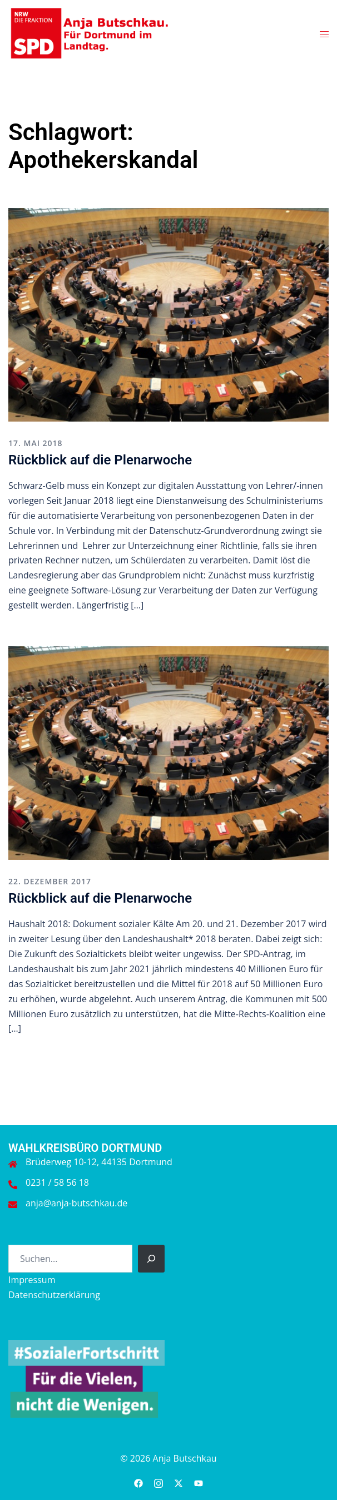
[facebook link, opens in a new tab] (138, 1481)
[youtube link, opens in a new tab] (198, 1481)
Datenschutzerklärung (54, 1295)
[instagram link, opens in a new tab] (158, 1481)
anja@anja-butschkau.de (76, 1203)
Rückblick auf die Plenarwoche (100, 460)
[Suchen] (151, 1259)
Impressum (31, 1280)
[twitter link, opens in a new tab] (178, 1481)
